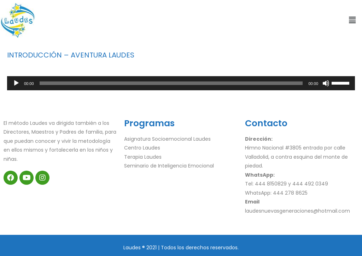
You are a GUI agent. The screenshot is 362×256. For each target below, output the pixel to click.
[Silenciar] (325, 83)
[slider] (171, 83)
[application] (181, 83)
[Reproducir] (16, 83)
